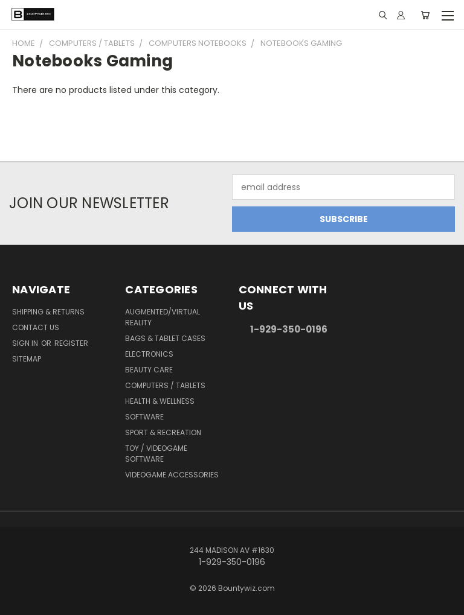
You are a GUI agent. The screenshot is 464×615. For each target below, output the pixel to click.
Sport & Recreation (163, 432)
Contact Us (35, 327)
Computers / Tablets (165, 385)
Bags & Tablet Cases (165, 338)
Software (144, 417)
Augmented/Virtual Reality (162, 317)
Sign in (26, 343)
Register (71, 343)
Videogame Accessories (172, 475)
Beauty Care (149, 370)
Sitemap (26, 359)
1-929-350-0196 (288, 329)
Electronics (149, 354)
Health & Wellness (160, 401)
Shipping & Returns (48, 312)
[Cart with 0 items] (425, 15)
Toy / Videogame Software (156, 453)
